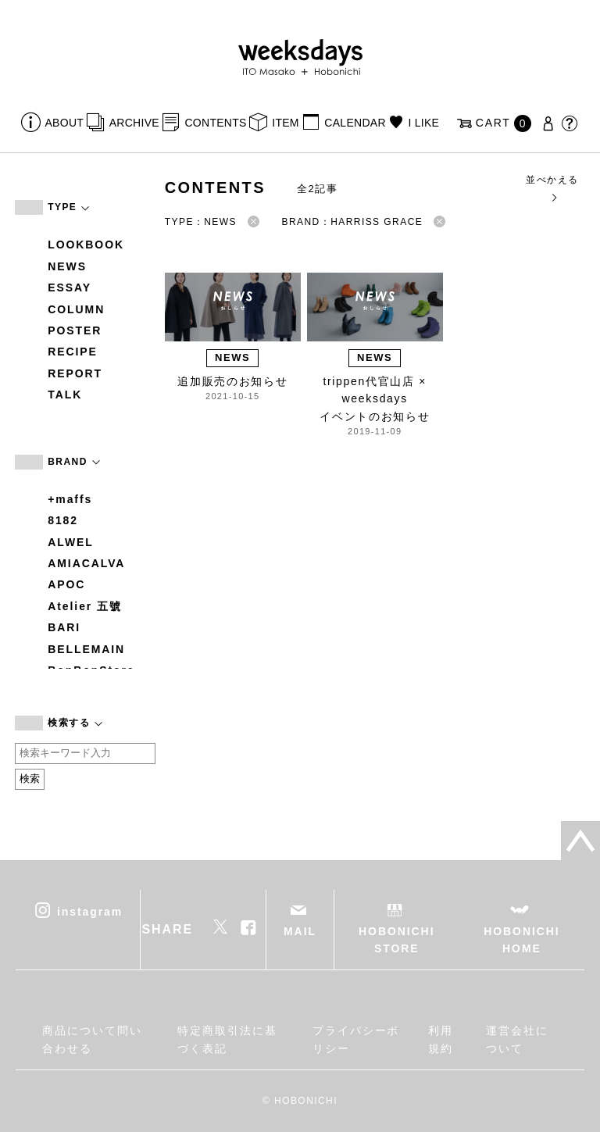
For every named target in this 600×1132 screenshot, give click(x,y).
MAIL (300, 931)
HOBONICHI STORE (396, 940)
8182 (63, 520)
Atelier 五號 (85, 606)
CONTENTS (215, 122)
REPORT (75, 373)
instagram (90, 911)
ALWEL (71, 542)
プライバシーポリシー (355, 1039)
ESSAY (69, 287)
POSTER (75, 330)
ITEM (285, 122)
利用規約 (440, 1039)
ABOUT (64, 122)
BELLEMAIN (86, 649)
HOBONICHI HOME (521, 940)
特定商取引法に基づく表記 (227, 1039)
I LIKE (423, 122)
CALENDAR (354, 122)
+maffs (70, 499)
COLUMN (76, 309)
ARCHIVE (134, 122)
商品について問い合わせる (91, 1039)
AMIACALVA (86, 563)
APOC (66, 584)
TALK (65, 394)
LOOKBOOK (86, 244)
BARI (64, 627)
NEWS (67, 266)
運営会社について (517, 1039)
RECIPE (73, 351)
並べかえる (552, 188)
